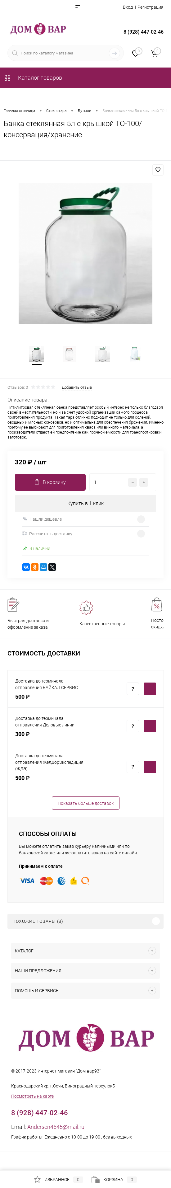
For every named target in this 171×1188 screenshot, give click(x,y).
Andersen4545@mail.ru (55, 1127)
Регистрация (150, 7)
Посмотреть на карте (32, 1096)
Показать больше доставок (86, 803)
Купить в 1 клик (85, 504)
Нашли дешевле (42, 519)
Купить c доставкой (150, 689)
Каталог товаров (33, 77)
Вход (128, 7)
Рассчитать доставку (47, 534)
